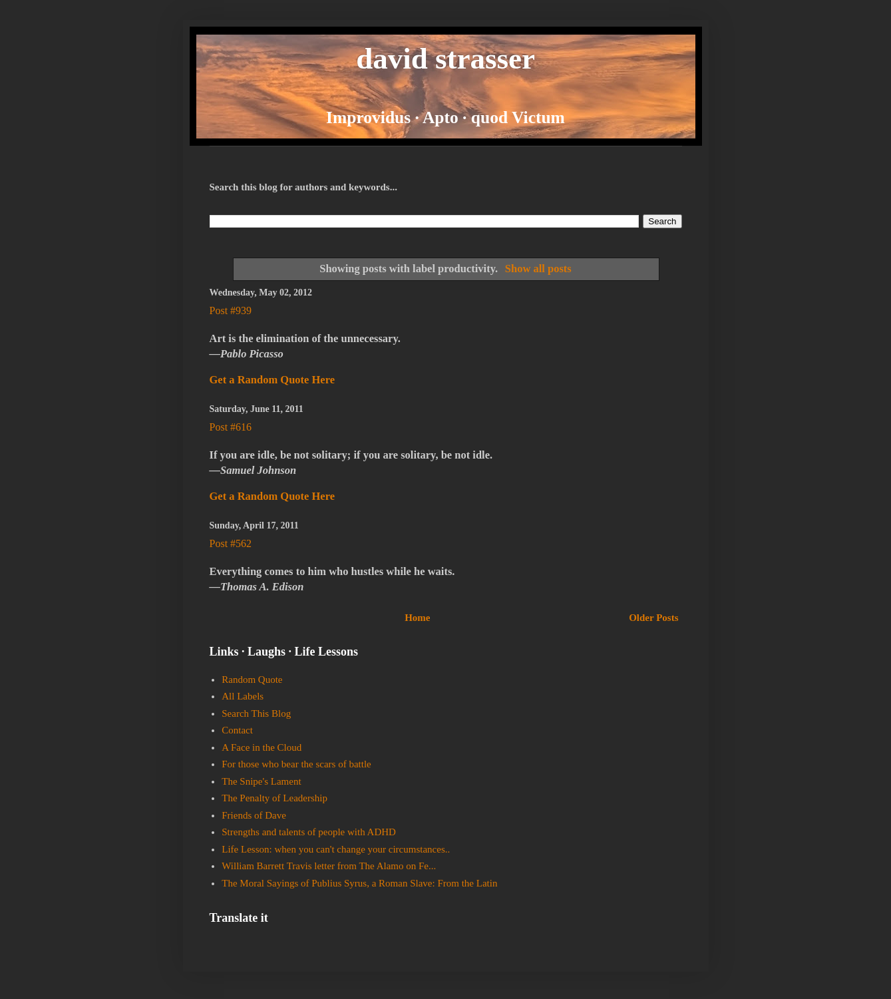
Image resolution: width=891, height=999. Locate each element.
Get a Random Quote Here (272, 379)
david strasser (445, 58)
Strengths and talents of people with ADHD (309, 832)
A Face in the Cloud (261, 747)
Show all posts (538, 268)
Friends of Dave (254, 815)
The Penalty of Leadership (274, 798)
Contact (237, 730)
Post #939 (231, 310)
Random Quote (252, 679)
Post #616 (231, 427)
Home (417, 617)
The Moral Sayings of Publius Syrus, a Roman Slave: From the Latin (359, 883)
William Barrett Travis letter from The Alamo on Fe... (329, 866)
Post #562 (231, 543)
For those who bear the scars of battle (296, 764)
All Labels (243, 696)
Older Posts (653, 617)
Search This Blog (256, 713)
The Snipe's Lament (261, 781)
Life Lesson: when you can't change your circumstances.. (336, 849)
